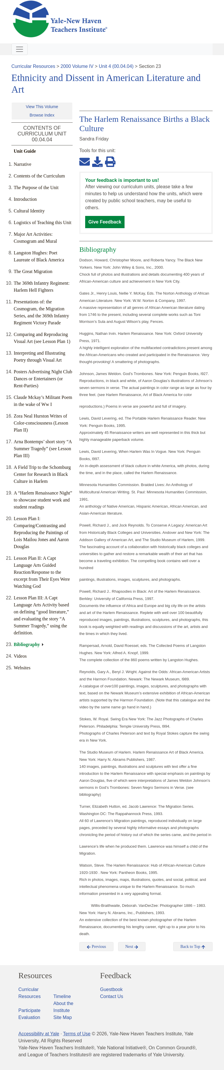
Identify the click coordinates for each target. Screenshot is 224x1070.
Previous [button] (96, 946)
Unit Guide (25, 151)
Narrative (22, 164)
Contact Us (111, 996)
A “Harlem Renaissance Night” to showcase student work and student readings (43, 499)
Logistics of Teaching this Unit (42, 222)
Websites (22, 667)
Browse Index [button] (42, 115)
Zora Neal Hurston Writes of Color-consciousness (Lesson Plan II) (41, 422)
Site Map (62, 1017)
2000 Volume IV (77, 66)
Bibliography (27, 644)
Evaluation (29, 1017)
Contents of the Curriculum (39, 175)
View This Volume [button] (42, 106)
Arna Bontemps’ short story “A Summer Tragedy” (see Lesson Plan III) (43, 448)
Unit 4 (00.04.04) (116, 66)
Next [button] (132, 946)
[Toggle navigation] (19, 49)
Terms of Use (76, 1033)
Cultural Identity (29, 210)
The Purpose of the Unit (36, 187)
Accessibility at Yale (38, 1033)
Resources (35, 975)
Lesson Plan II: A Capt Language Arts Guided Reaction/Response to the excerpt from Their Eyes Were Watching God (42, 572)
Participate (29, 1010)
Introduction (25, 199)
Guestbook (111, 989)
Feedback (115, 975)
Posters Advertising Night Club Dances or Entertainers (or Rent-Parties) (43, 378)
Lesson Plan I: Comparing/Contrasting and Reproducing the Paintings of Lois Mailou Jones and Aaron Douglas (41, 532)
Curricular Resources (33, 66)
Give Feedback (104, 221)
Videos (20, 656)
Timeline (62, 996)
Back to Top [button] (193, 946)
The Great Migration (33, 271)
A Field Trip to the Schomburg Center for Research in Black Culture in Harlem (42, 474)
